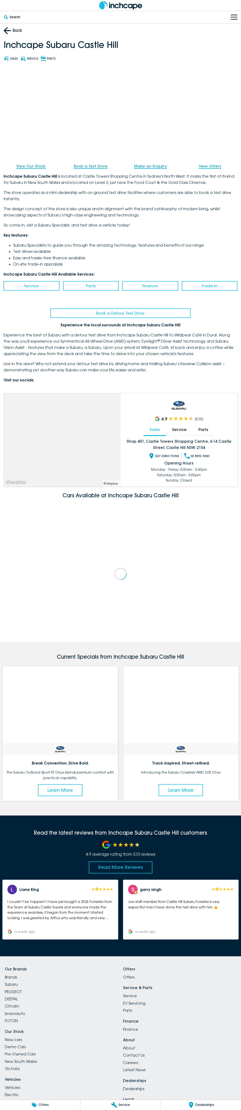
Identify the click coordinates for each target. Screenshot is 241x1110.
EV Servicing (134, 1003)
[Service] (120, 1105)
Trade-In (209, 285)
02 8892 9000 (196, 456)
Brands (11, 977)
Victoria (12, 1068)
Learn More (60, 790)
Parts (91, 285)
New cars (13, 1039)
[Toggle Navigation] (234, 17)
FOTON (11, 1020)
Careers (130, 1062)
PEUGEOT (13, 991)
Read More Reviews (120, 867)
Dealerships (133, 1088)
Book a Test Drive (90, 166)
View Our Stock (31, 166)
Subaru (11, 984)
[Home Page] (120, 5)
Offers (128, 977)
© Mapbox (111, 483)
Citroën (12, 1006)
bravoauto (15, 1013)
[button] (60, 910)
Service (31, 285)
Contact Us (134, 1055)
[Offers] (40, 1105)
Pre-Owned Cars (20, 1054)
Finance (150, 285)
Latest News (134, 1069)
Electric (12, 1094)
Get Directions (164, 456)
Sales (155, 429)
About (129, 1048)
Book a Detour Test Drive (120, 313)
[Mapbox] (16, 482)
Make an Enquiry (150, 166)
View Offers (210, 166)
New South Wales (21, 1061)
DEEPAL (11, 999)
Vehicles (12, 1087)
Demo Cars (15, 1046)
